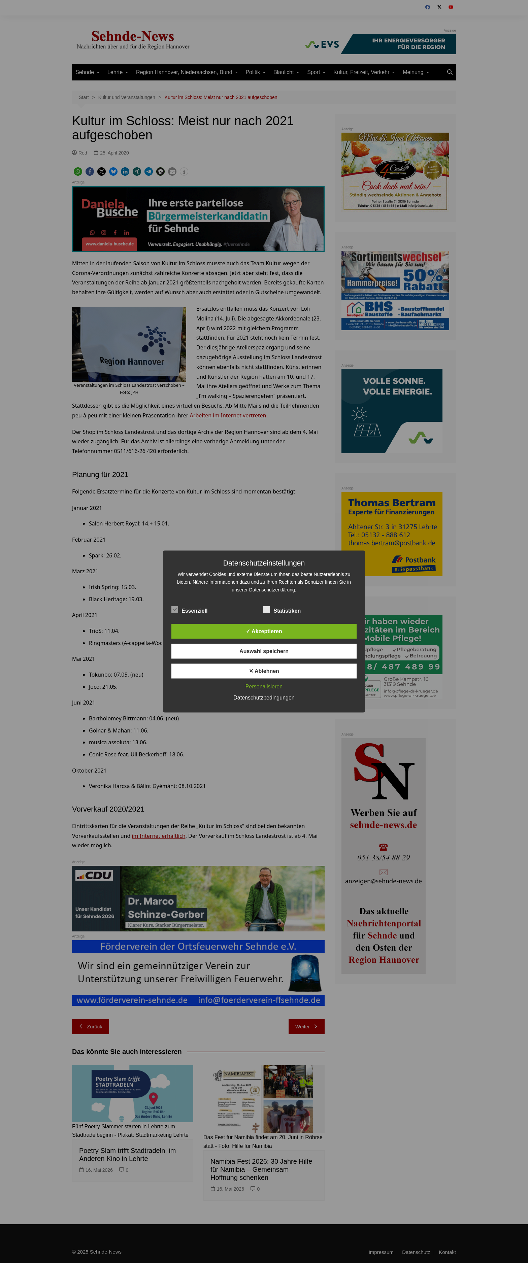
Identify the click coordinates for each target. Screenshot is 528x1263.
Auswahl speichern (264, 651)
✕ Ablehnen (264, 671)
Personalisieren (264, 686)
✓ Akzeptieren (264, 631)
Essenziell (189, 610)
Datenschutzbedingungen (263, 698)
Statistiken (282, 610)
